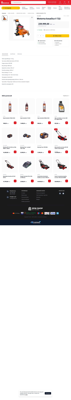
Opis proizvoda (5, 53)
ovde (26, 394)
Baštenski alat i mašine (21, 13)
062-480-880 (12, 192)
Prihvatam (48, 393)
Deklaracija (19, 53)
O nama (23, 193)
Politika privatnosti (25, 201)
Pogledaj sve (66, 95)
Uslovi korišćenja (25, 199)
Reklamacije (24, 195)
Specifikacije (12, 53)
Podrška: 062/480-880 (52, 2)
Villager (39, 15)
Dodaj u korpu (57, 35)
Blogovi (38, 199)
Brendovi (38, 197)
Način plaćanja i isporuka (41, 195)
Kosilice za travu (31, 13)
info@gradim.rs (13, 198)
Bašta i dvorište (11, 13)
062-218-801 (12, 194)
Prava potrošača (25, 197)
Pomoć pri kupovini (40, 193)
